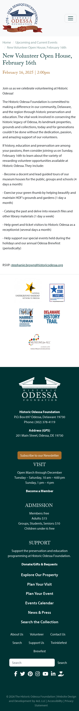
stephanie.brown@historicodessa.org (37, 265)
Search (17, 643)
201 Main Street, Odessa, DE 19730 (39, 435)
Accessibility (55, 701)
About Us (16, 634)
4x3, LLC (41, 701)
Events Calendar (39, 602)
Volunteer (37, 634)
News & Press (39, 612)
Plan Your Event (39, 593)
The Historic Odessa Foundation (35, 696)
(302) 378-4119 (45, 422)
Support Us (36, 643)
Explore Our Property (39, 574)
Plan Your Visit (39, 584)
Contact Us (57, 634)
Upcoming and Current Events (36, 42)
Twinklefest (59, 643)
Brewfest (39, 651)
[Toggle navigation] (70, 18)
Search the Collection (39, 621)
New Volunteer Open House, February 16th (36, 47)
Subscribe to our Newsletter (39, 455)
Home (7, 42)
